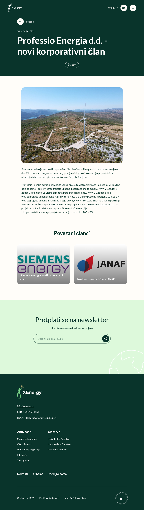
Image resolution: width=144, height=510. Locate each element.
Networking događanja (28, 449)
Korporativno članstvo (59, 444)
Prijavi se (106, 339)
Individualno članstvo (58, 439)
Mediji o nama (58, 474)
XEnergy (24, 498)
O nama (38, 474)
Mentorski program (27, 439)
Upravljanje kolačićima (75, 498)
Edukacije (22, 455)
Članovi (72, 64)
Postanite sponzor (57, 449)
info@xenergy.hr (25, 406)
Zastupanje (23, 460)
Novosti (22, 474)
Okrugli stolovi (24, 444)
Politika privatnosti (48, 498)
